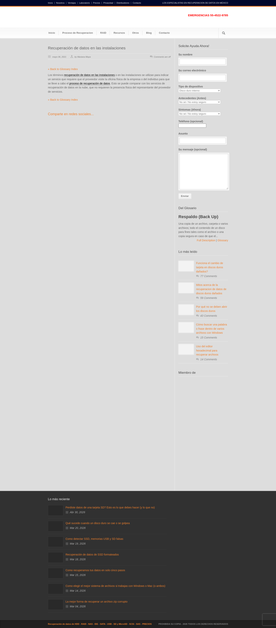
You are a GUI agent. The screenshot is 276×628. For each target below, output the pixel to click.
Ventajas (72, 3)
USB (109, 624)
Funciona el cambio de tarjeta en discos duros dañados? (209, 267)
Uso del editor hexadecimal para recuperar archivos (207, 350)
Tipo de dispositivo (203, 88)
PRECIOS (147, 624)
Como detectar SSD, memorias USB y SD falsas (94, 538)
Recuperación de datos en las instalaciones (87, 48)
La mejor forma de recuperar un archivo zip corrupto (96, 601)
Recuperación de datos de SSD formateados (92, 554)
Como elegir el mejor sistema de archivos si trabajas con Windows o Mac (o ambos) (115, 585)
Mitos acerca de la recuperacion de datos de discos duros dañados (211, 289)
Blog (149, 32)
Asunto (203, 138)
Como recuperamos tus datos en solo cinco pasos (95, 570)
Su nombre (203, 59)
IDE (96, 624)
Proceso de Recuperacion (77, 32)
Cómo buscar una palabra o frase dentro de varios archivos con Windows (211, 328)
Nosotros (60, 3)
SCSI (131, 624)
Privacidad (108, 3)
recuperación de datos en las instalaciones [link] (89, 75)
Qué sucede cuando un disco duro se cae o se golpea (98, 523)
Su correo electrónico (203, 75)
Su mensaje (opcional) (203, 168)
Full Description (206, 240)
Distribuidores (123, 3)
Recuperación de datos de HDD (63, 624)
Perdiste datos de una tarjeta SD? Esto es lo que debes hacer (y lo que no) (110, 507)
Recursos (119, 32)
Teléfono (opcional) (192, 123)
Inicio (50, 3)
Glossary (222, 240)
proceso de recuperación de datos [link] (89, 83)
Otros (135, 32)
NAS (90, 624)
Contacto (137, 3)
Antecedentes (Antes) (203, 100)
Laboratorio (84, 3)
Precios (96, 3)
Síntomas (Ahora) (203, 112)
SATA (102, 624)
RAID (103, 32)
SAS (138, 624)
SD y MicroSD (120, 624)
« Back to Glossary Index (63, 69)
